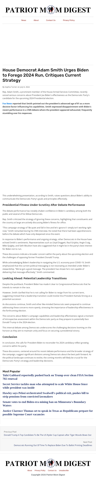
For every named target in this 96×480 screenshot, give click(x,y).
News (23, 20)
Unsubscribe (64, 470)
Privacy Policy (69, 20)
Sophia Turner (11, 87)
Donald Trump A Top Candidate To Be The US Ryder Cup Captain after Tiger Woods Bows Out (47, 435)
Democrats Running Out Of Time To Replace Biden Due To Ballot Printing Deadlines (53, 445)
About (36, 20)
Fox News (7, 103)
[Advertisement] (48, 42)
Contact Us (51, 20)
